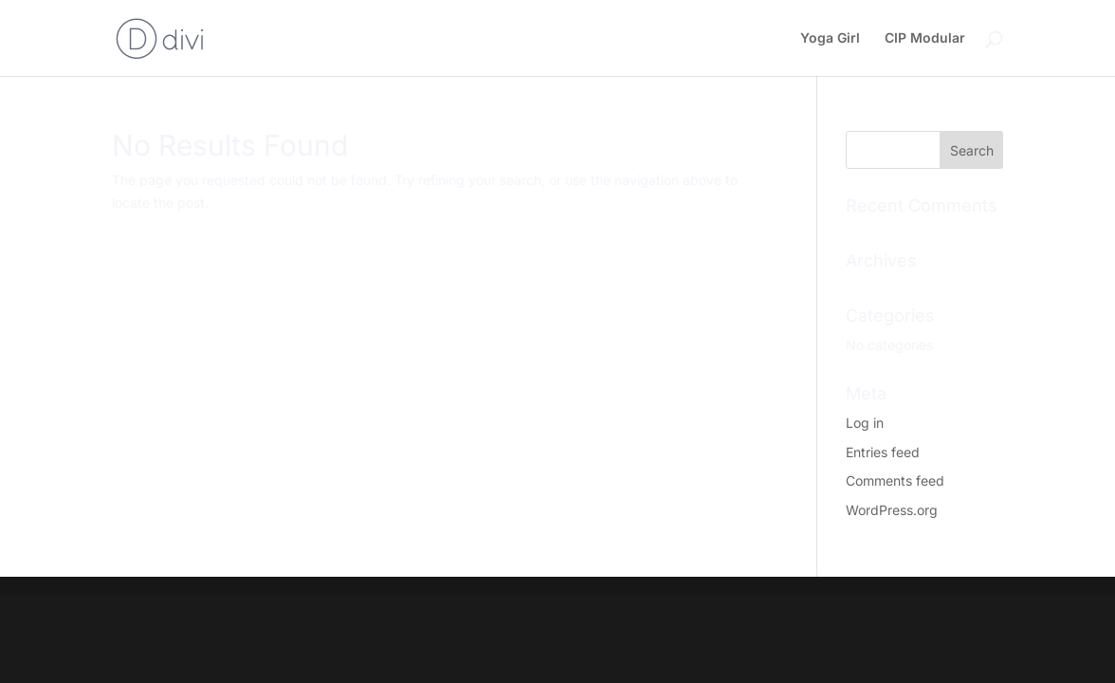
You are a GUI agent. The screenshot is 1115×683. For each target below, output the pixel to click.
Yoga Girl (830, 38)
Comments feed (895, 480)
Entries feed (883, 452)
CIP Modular (925, 38)
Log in (865, 423)
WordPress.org (892, 510)
